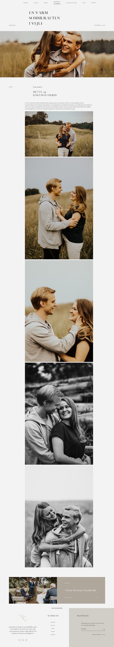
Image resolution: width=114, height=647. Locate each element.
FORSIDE (25, 2)
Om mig (36, 2)
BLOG (53, 628)
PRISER (53, 631)
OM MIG (53, 625)
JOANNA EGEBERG (57, 3)
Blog (84, 2)
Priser (46, 2)
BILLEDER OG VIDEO (71, 2)
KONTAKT (53, 634)
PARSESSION (12, 25)
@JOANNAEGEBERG (57, 608)
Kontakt (94, 2)
